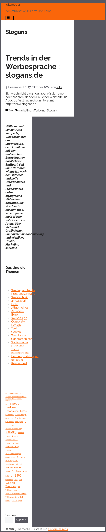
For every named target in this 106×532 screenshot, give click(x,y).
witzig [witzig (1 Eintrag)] (7, 500)
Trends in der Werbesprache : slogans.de (32, 66)
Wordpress (18, 335)
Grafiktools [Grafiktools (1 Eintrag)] (9, 418)
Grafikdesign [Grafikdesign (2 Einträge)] (20, 414)
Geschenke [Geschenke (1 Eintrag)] (9, 415)
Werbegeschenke (23, 290)
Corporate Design (18, 323)
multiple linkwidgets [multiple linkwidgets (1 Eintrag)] (13, 454)
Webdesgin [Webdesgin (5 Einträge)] (12, 486)
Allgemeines (19, 307)
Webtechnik (19, 297)
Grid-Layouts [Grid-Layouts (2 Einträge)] (20, 418)
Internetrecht (20, 353)
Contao (16, 332)
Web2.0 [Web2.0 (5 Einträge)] (10, 482)
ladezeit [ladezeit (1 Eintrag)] (21, 433)
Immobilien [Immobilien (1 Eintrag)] (9, 425)
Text (11, 110)
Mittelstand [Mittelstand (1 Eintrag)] (9, 450)
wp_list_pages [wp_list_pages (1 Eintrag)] (17, 500)
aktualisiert (18, 300)
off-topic (17, 359)
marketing (24, 110)
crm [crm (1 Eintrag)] (7, 404)
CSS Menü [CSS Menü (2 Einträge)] (14, 404)
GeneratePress (58, 529)
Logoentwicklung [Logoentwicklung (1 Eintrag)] (12, 440)
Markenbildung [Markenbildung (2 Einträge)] (12, 446)
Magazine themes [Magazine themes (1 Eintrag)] (12, 443)
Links (14, 304)
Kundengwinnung (23, 293)
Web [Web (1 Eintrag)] (20, 480)
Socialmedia (19, 342)
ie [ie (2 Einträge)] (25, 421)
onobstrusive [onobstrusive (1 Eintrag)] (10, 457)
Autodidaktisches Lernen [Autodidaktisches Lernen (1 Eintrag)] (14, 393)
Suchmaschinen (21, 339)
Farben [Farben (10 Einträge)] (10, 407)
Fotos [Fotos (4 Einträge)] (23, 411)
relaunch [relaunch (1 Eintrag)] (19, 464)
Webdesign (19, 318)
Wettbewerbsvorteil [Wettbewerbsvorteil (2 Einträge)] (14, 497)
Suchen (10, 515)
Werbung (39, 110)
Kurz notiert (19, 363)
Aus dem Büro (17, 312)
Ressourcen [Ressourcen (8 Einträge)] (14, 467)
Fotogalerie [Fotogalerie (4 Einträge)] (12, 411)
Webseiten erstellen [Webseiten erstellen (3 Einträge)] (15, 493)
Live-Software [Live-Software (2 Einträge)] (11, 436)
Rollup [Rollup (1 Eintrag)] (7, 471)
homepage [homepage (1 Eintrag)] (19, 422)
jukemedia (12, 4)
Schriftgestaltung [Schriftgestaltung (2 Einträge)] (19, 471)
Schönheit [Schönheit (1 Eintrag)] (9, 476)
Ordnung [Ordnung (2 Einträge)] (20, 457)
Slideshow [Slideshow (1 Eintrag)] (9, 480)
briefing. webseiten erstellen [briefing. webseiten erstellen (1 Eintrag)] (15, 397)
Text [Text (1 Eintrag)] (15, 480)
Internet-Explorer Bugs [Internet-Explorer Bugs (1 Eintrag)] (13, 429)
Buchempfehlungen (24, 356)
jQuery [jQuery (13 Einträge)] (10, 432)
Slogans (52, 110)
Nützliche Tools (17, 347)
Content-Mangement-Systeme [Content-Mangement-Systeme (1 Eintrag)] (13, 399)
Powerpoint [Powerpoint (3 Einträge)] (11, 460)
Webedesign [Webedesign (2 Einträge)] (11, 490)
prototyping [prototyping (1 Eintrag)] (9, 464)
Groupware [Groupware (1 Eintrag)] (9, 422)
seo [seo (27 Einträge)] (18, 475)
